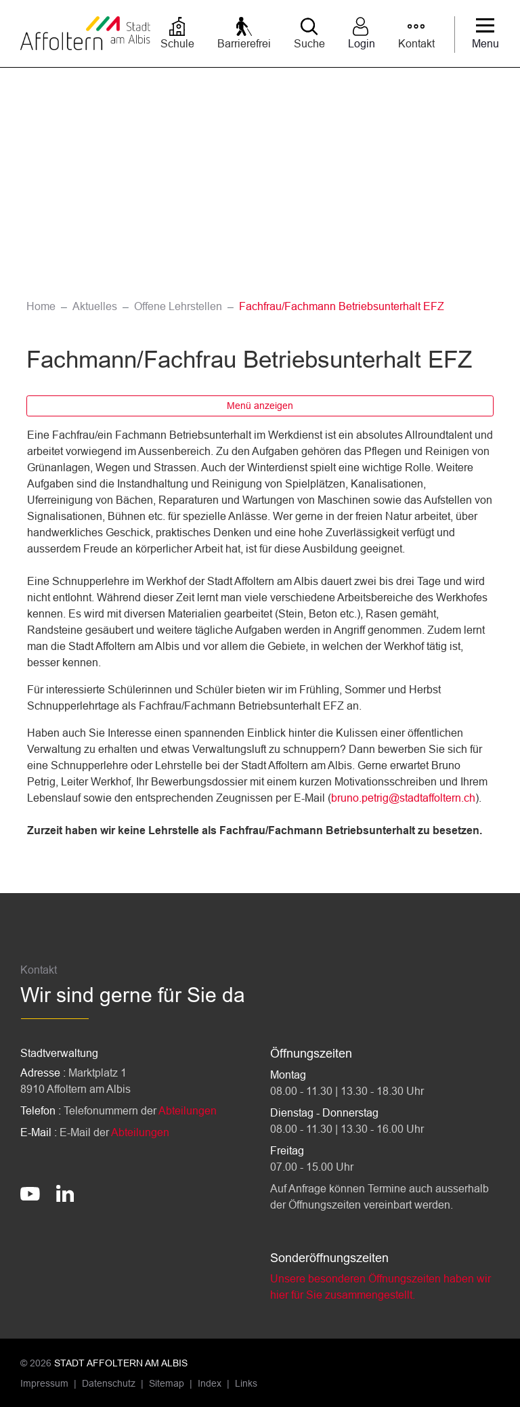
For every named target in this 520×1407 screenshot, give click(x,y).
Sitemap (166, 1383)
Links (246, 1383)
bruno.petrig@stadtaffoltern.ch (403, 798)
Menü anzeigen (260, 405)
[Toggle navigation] (485, 34)
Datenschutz (108, 1383)
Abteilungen (187, 1111)
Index (209, 1383)
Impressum (44, 1383)
